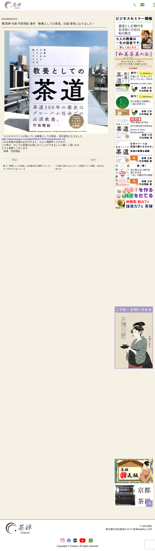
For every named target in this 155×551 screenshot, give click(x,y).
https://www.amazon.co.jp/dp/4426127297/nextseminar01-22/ (34, 139)
